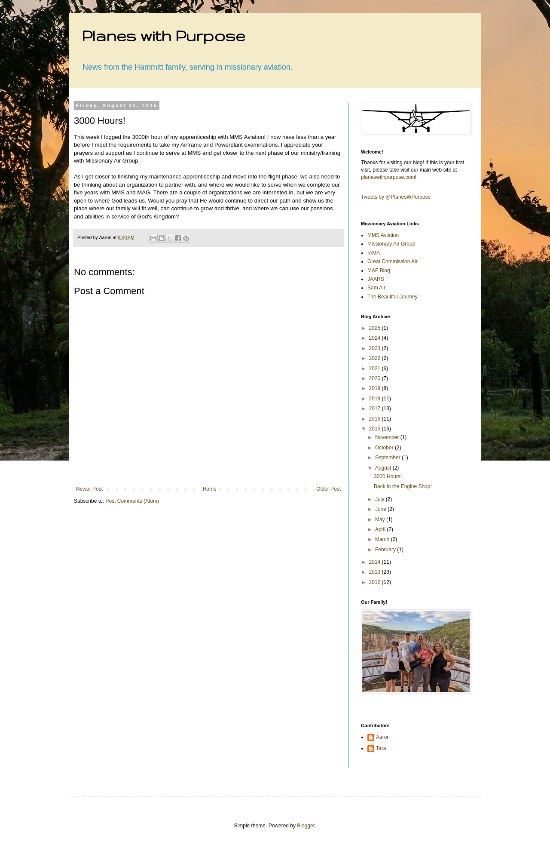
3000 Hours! (388, 476)
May (380, 519)
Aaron (383, 737)
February (386, 550)
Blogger (306, 826)
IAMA (373, 253)
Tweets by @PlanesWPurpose (396, 197)
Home (210, 489)
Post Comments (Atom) (132, 501)
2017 (375, 409)
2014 (375, 562)
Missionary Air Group (391, 244)
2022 (375, 358)
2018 (375, 399)
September (388, 458)
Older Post (328, 489)
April (381, 529)
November (387, 437)
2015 (375, 429)
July (380, 499)
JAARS (375, 279)
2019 (375, 388)
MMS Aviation (383, 235)
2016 (375, 419)
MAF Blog (378, 270)
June (381, 509)
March (383, 539)
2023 (375, 348)
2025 (375, 328)
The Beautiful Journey (392, 297)
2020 (375, 378)
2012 (375, 582)
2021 (375, 369)
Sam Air (376, 288)
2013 (375, 572)
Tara (381, 748)
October (385, 448)
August (384, 468)
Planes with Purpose (163, 35)
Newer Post (89, 489)
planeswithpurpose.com (388, 177)
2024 (375, 338)
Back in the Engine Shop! (403, 486)
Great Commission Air (392, 261)
